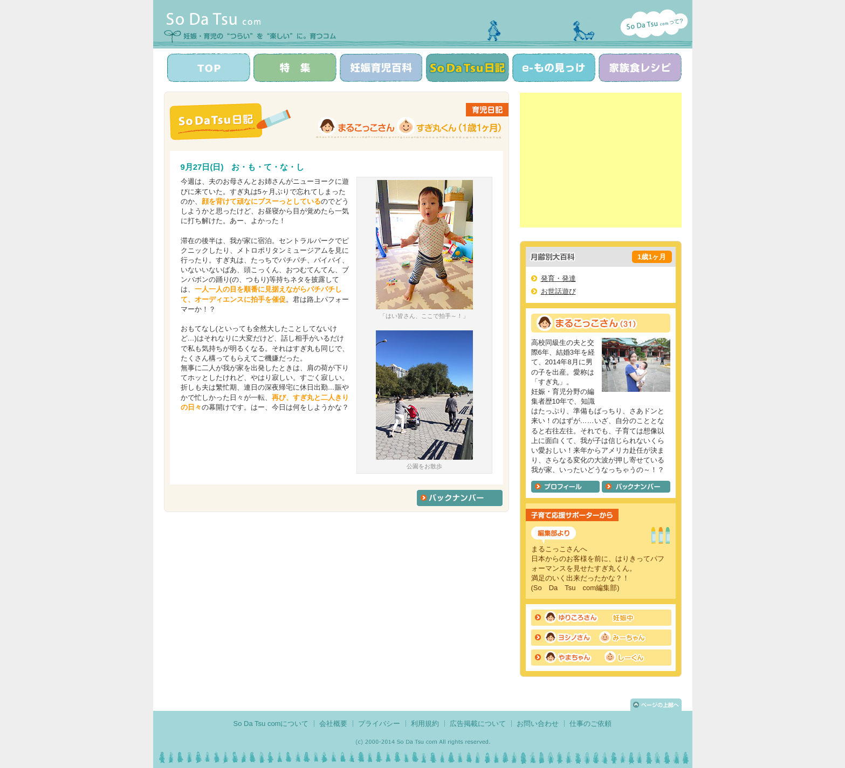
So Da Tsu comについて (271, 723)
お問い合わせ (538, 723)
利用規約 (425, 723)
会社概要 (333, 723)
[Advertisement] (601, 160)
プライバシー (379, 723)
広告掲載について (478, 723)
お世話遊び (558, 291)
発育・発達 (558, 278)
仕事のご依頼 (590, 723)
